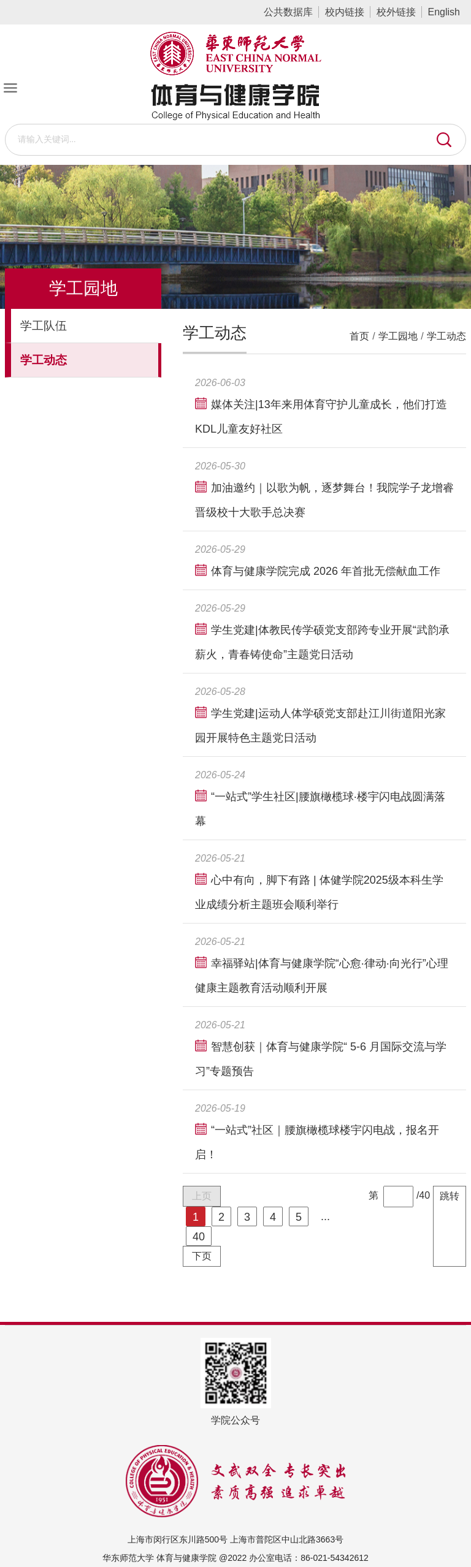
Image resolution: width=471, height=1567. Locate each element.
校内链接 (344, 12)
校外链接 (396, 12)
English (444, 12)
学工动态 (446, 336)
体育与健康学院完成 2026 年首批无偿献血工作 (325, 571)
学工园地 (398, 336)
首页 (359, 336)
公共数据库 (288, 12)
